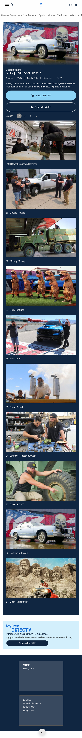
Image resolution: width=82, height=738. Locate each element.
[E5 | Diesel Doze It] (41, 383)
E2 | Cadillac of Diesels (17, 553)
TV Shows (62, 15)
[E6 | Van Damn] (41, 335)
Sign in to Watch (40, 107)
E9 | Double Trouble (15, 212)
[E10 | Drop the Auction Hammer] (41, 140)
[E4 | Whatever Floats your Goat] (41, 432)
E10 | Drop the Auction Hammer (21, 164)
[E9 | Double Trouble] (41, 189)
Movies (51, 15)
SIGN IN (73, 4)
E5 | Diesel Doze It (14, 407)
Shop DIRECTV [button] (41, 95)
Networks (74, 15)
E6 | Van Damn (13, 358)
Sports (42, 15)
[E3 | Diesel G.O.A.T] (41, 481)
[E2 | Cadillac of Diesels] (41, 529)
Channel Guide (8, 15)
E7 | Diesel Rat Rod (15, 310)
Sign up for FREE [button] (27, 643)
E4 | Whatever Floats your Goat (21, 455)
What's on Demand (27, 15)
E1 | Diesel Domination (17, 601)
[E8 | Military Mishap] (41, 237)
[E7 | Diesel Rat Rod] (41, 286)
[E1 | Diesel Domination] (41, 578)
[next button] (36, 115)
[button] (7, 4)
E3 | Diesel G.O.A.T (15, 504)
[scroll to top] (42, 732)
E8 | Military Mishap (15, 261)
